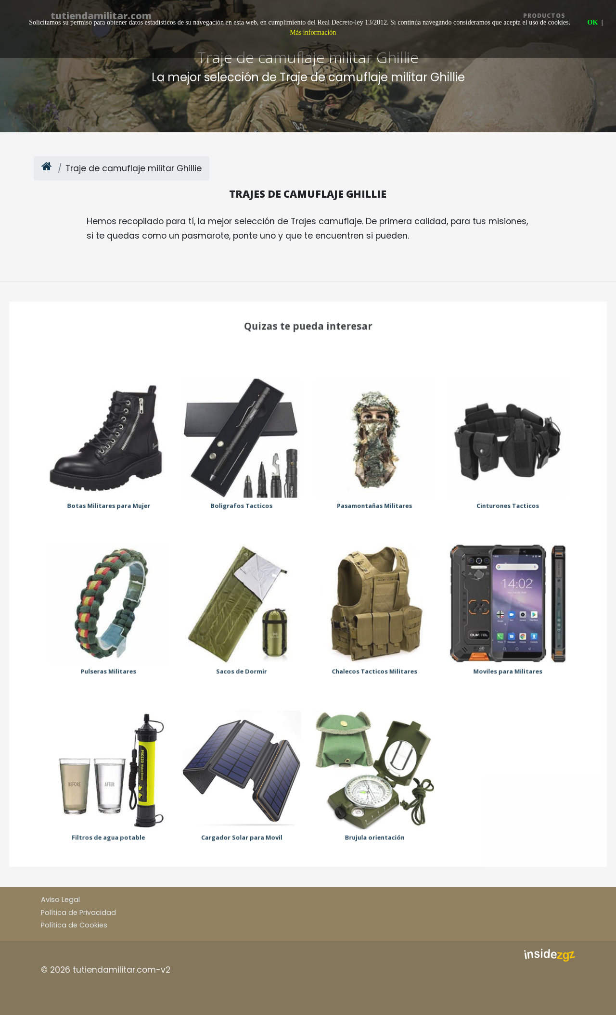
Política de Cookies (74, 925)
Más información (313, 32)
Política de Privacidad (78, 912)
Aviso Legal (60, 899)
